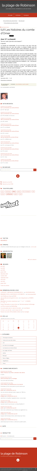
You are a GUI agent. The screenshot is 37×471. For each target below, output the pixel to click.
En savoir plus (24, 470)
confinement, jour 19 (12, 402)
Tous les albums (32, 259)
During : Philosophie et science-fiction (9, 304)
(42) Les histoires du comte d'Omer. (10, 155)
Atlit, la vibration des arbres (18, 372)
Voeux (4, 363)
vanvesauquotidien (31, 294)
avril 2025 (3, 270)
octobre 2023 (4, 275)
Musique (5, 355)
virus (2, 191)
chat (33, 191)
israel (20, 194)
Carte (4, 426)
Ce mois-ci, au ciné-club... (6, 310)
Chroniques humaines (8, 337)
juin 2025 (3, 266)
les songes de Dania (7, 350)
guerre (19, 191)
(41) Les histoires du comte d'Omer (9, 160)
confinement (9, 194)
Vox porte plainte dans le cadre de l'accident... (11, 308)
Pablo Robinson (5, 372)
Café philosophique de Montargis (27, 304)
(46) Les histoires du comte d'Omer (10, 131)
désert (14, 191)
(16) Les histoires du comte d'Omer (10, 20)
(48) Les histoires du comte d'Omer (10, 119)
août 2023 (3, 279)
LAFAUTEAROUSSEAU (30, 292)
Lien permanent (5, 84)
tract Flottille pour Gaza (6, 296)
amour (2, 194)
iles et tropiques (26, 191)
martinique (7, 191)
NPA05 (14, 296)
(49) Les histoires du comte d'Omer (10, 113)
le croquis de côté (18, 310)
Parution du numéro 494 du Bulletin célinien (10, 311)
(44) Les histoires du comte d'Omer (10, 143)
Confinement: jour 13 (12, 419)
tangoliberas (5, 360)
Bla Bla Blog (14, 306)
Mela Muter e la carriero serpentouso (9, 301)
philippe (3, 396)
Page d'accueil (21, 20)
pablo (2, 390)
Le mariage (14, 378)
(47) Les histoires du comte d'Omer (10, 125)
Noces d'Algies (6, 358)
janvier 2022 (3, 283)
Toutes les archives (5, 285)
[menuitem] (10, 15)
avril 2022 (3, 281)
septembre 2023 (4, 277)
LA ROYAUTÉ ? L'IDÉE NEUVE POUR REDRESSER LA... (12, 292)
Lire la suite (33, 246)
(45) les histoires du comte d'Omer (9, 137)
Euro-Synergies (25, 311)
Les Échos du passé (5, 306)
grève (16, 194)
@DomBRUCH (4, 240)
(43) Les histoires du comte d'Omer (10, 149)
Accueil (10, 15)
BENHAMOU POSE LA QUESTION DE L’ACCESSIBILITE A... (13, 294)
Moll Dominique (5, 378)
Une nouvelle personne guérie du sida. (9, 298)
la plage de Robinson (18, 5)
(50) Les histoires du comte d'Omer (10, 107)
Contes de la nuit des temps (9, 340)
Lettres (4, 353)
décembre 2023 (4, 274)
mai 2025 (3, 268)
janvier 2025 (3, 272)
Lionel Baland (27, 308)
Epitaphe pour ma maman (16, 384)
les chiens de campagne (8, 345)
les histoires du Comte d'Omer (22, 84)
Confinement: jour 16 (11, 408)
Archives (18, 15)
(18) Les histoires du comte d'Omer (11, 23)
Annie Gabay (4, 384)
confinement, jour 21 (11, 390)
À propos (26, 15)
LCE (3, 342)
